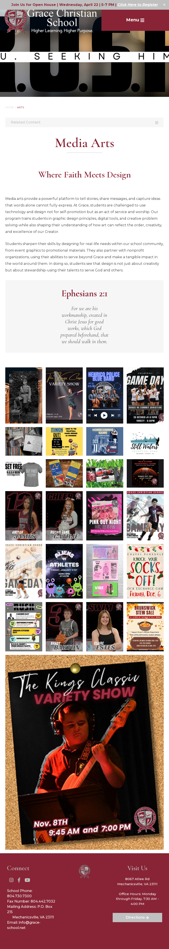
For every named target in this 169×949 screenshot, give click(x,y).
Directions (137, 917)
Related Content (84, 122)
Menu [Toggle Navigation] (135, 19)
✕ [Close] (164, 5)
